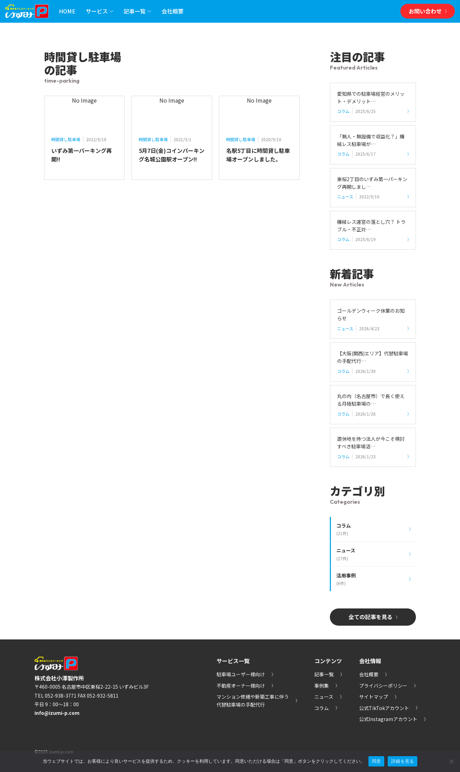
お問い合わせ (428, 11)
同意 (376, 761)
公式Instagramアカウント (392, 719)
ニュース (328, 696)
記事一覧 (137, 11)
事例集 (325, 685)
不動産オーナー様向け (245, 685)
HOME (67, 11)
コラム (325, 708)
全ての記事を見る (372, 617)
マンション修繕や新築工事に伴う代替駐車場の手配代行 (257, 700)
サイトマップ (377, 696)
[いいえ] (451, 761)
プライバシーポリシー (387, 685)
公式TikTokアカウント (388, 708)
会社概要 (172, 11)
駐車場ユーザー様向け (245, 674)
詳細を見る (402, 761)
